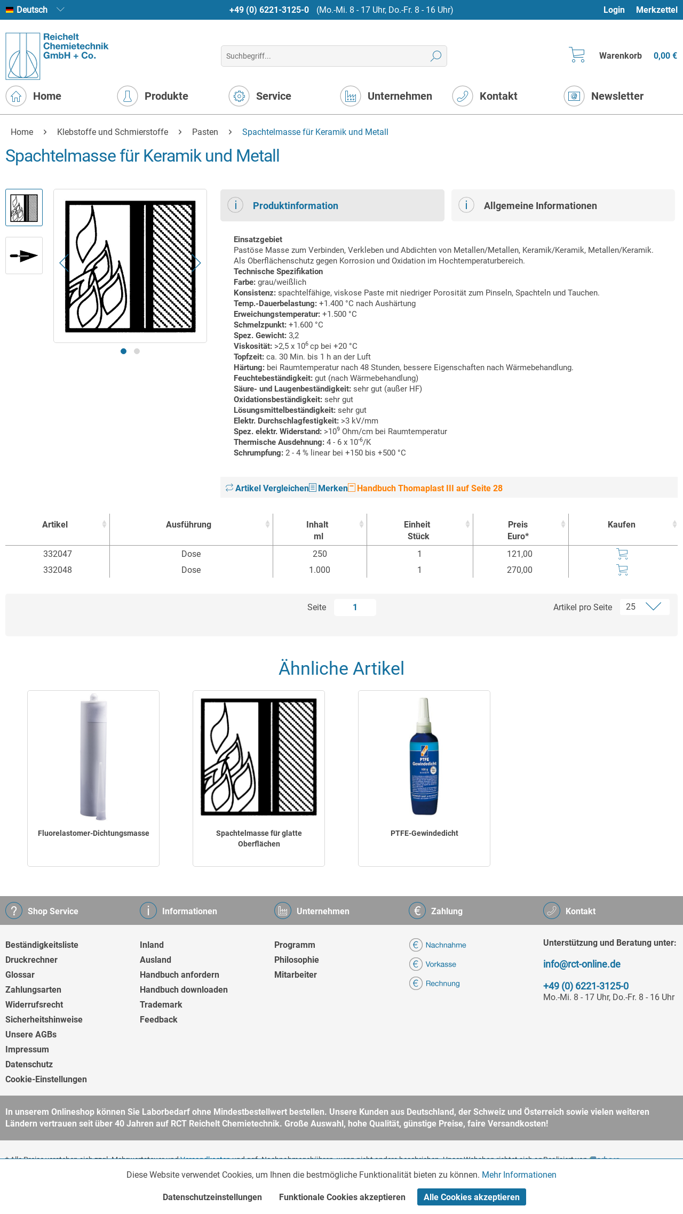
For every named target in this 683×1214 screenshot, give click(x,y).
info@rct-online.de (582, 964)
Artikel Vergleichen (267, 488)
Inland (152, 945)
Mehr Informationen (519, 1175)
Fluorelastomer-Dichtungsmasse (93, 833)
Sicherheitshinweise (44, 1020)
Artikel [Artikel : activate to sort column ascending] (55, 525)
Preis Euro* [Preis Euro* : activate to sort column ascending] (518, 530)
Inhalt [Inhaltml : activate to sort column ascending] (317, 531)
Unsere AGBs (31, 1034)
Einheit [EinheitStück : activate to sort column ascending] (417, 531)
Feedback (159, 1020)
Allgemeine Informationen (527, 205)
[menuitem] (619, 10)
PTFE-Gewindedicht (424, 833)
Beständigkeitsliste (41, 945)
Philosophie (296, 960)
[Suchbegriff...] (334, 56)
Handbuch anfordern (179, 975)
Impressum (27, 1049)
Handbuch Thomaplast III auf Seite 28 (425, 488)
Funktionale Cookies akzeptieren (342, 1197)
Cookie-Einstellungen (46, 1079)
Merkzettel (657, 10)
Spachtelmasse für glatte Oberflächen (259, 838)
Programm (294, 945)
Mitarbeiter (295, 975)
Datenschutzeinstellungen (212, 1197)
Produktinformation (282, 205)
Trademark (161, 1005)
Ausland (155, 960)
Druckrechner (31, 960)
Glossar (20, 975)
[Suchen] (436, 56)
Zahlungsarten (33, 990)
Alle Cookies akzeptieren (472, 1197)
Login (614, 10)
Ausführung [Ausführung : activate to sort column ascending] (188, 525)
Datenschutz (29, 1064)
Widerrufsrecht (34, 1005)
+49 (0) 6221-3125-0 (269, 10)
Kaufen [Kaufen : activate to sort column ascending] (622, 525)
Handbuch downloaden (184, 990)
